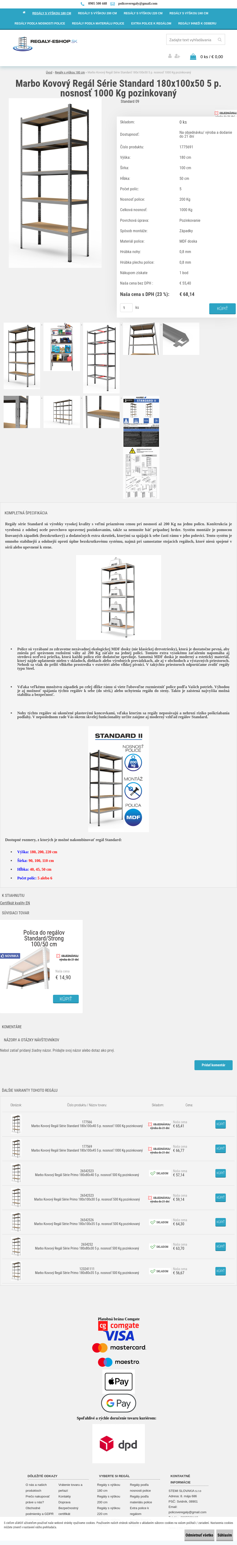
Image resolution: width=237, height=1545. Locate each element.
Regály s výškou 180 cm (70, 68)
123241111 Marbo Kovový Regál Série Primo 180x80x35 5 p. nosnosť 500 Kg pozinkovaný (87, 1267)
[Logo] (45, 44)
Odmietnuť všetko (184, 1535)
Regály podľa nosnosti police (140, 1484)
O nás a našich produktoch (36, 1484)
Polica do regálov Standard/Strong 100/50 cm (44, 930)
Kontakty (65, 1492)
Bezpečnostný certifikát (69, 1507)
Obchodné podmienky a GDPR (40, 1507)
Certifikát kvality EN (15, 899)
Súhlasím (220, 1535)
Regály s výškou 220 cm (108, 1507)
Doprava (64, 1498)
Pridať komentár (212, 1061)
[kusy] (126, 303)
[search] (219, 39)
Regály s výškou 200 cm (108, 1495)
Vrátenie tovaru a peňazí (71, 1484)
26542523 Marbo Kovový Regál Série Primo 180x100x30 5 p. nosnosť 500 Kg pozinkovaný (87, 1194)
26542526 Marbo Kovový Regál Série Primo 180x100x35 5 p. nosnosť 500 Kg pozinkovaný (87, 1218)
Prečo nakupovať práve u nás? (38, 1495)
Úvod (49, 68)
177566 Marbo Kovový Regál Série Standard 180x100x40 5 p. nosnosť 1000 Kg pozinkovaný (87, 1120)
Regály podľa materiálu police (141, 1495)
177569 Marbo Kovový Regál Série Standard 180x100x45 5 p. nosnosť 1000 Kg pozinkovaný (87, 1145)
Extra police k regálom (139, 1507)
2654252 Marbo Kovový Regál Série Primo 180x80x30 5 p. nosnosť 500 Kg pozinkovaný (87, 1243)
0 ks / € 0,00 (212, 52)
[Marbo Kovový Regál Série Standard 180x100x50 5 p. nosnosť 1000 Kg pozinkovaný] (55, 95)
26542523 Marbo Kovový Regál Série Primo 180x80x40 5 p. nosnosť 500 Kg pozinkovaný (87, 1169)
